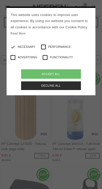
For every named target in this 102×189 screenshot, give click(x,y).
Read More (18, 33)
